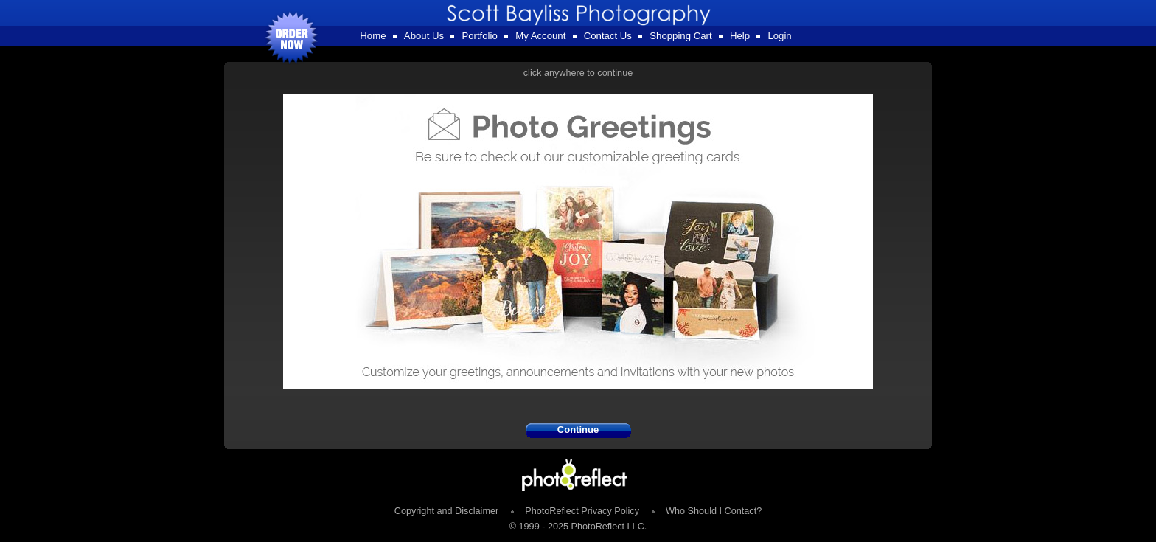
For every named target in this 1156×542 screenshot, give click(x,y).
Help (740, 35)
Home (373, 35)
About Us (424, 35)
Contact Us (608, 35)
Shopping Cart (680, 35)
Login (779, 35)
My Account (540, 35)
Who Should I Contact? (714, 511)
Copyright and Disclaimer (447, 511)
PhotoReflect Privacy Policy (582, 511)
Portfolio (479, 35)
